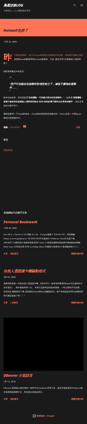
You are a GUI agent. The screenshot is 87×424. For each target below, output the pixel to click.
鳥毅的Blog (13, 5)
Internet (15, 127)
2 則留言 (14, 302)
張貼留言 (8, 150)
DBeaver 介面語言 (17, 375)
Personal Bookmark (20, 221)
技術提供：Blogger (43, 415)
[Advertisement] (43, 181)
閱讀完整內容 (77, 253)
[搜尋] (75, 5)
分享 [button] (78, 127)
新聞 (22, 55)
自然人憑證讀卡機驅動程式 (24, 270)
